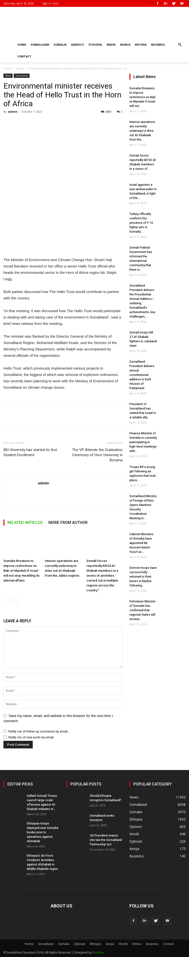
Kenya (111, 44)
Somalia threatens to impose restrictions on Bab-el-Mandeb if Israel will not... (143, 97)
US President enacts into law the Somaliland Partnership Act (106, 840)
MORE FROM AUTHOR (68, 522)
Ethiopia (95, 44)
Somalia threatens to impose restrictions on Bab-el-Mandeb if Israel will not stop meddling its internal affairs (21, 570)
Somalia (60, 44)
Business (158, 44)
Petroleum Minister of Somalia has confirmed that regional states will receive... (142, 610)
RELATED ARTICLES (25, 522)
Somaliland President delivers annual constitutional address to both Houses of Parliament (141, 375)
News (20, 68)
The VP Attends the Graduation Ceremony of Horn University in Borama (97, 455)
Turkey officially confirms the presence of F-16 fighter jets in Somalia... (141, 222)
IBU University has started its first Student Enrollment (30, 452)
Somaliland (40, 44)
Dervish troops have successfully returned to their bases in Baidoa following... (143, 576)
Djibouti (77, 44)
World (125, 44)
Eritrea (141, 44)
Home (21, 44)
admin (12, 111)
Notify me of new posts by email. (31, 737)
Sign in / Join (50, 3)
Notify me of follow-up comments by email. (38, 731)
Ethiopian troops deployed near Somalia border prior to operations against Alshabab (42, 832)
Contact (24, 56)
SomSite (98, 952)
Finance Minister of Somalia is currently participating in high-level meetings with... (143, 442)
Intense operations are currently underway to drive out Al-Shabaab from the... (142, 130)
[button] (180, 44)
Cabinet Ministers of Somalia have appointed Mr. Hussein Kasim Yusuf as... (141, 543)
